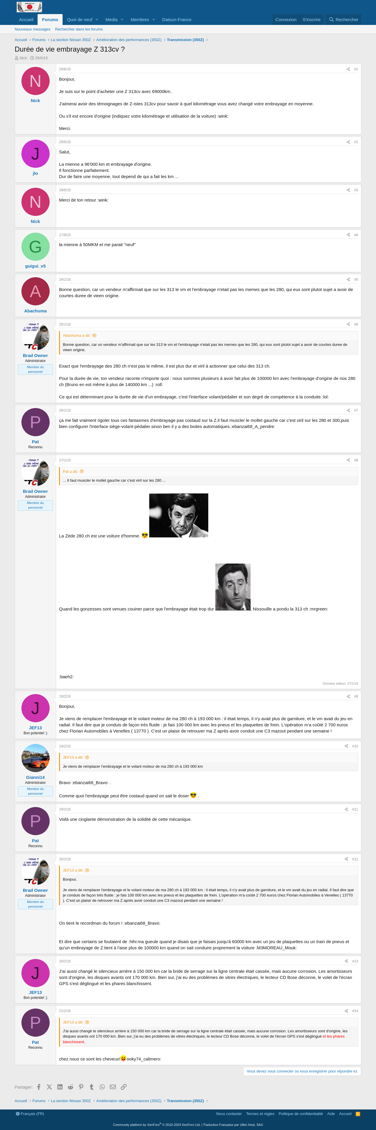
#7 (356, 410)
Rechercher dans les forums (79, 29)
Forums (50, 19)
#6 (356, 324)
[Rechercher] (343, 19)
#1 (356, 69)
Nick (23, 58)
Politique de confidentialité (301, 1114)
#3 (356, 190)
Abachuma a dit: (76, 335)
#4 (356, 235)
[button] (97, 19)
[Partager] (348, 69)
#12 (355, 859)
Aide (331, 1114)
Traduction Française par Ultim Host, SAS (233, 1124)
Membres (140, 19)
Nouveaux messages (32, 29)
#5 (356, 280)
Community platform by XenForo (157, 1124)
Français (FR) (30, 1114)
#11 (355, 809)
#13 (355, 961)
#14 (355, 1011)
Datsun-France (176, 19)
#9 (356, 696)
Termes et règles (260, 1114)
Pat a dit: (70, 471)
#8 (356, 460)
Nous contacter (229, 1114)
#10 (355, 746)
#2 (356, 142)
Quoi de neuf (79, 19)
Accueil (26, 19)
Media (111, 19)
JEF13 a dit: (73, 757)
